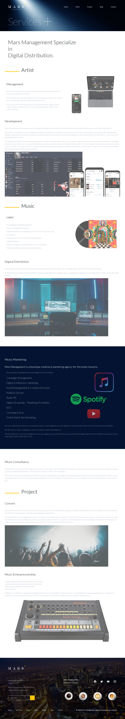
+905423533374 (13, 683)
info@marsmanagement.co (16, 680)
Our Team (19, 710)
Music (66, 7)
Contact (113, 7)
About (10, 710)
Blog (101, 7)
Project (89, 7)
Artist (78, 7)
